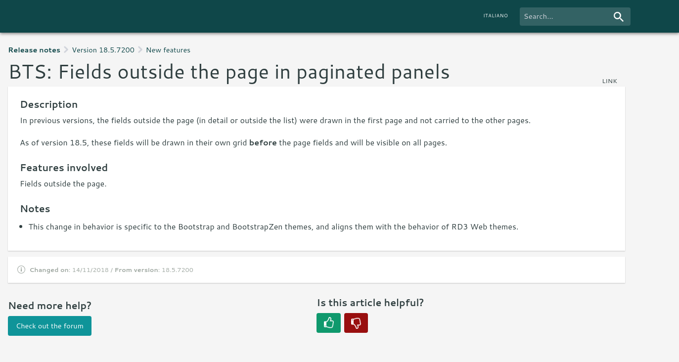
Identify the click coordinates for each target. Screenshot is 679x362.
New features (168, 50)
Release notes (34, 50)
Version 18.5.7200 (103, 50)
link (609, 80)
